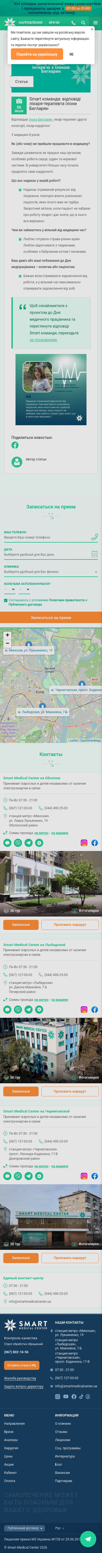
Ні (71, 54)
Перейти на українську (37, 54)
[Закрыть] (92, 29)
